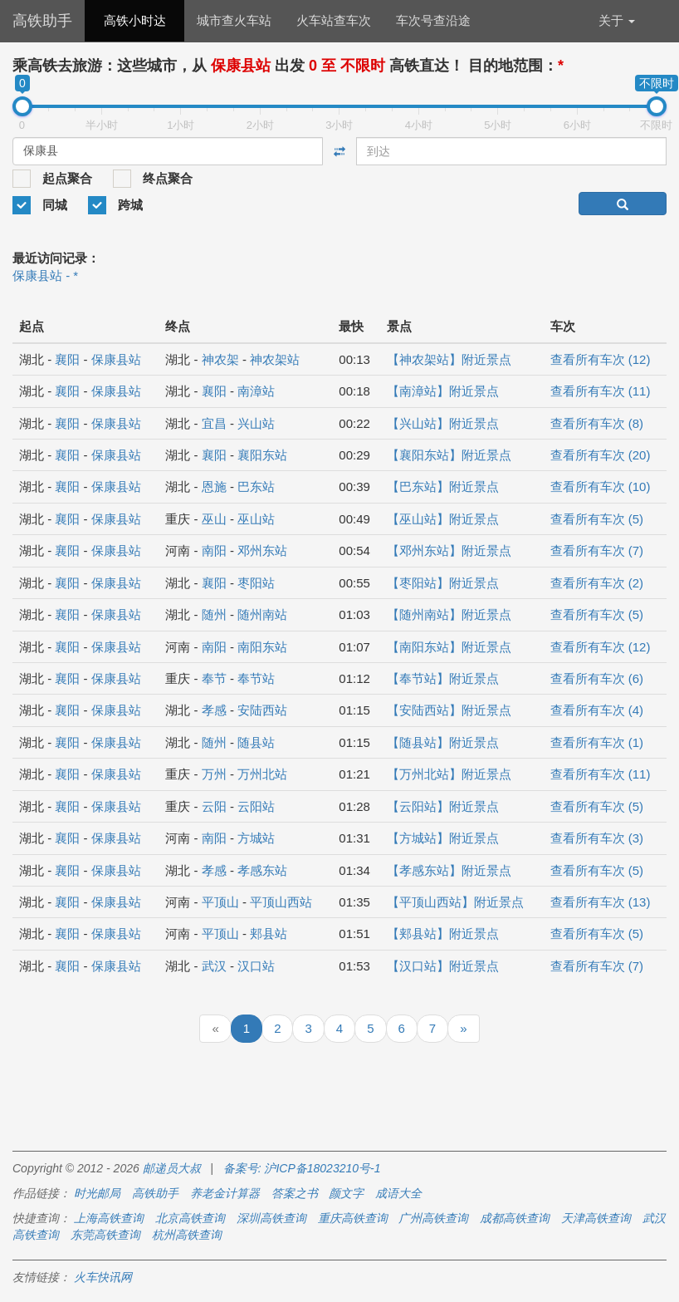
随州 (214, 614)
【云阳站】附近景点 (443, 806)
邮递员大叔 (172, 1168)
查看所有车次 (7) (597, 550)
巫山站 (256, 519)
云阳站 (256, 806)
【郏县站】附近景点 (443, 933)
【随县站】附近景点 (443, 742)
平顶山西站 (281, 902)
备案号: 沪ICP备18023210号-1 (302, 1168)
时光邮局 (97, 1193)
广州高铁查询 (433, 1218)
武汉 (214, 966)
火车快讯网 (103, 1277)
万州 (214, 774)
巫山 (214, 519)
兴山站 (256, 423)
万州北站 (262, 774)
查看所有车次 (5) (597, 519)
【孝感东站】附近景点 (449, 870)
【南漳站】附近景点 (443, 391)
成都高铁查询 (515, 1218)
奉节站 (256, 678)
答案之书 (294, 1193)
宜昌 (214, 423)
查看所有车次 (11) (600, 391)
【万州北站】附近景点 (449, 774)
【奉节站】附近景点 (443, 678)
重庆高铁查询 (353, 1218)
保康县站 (116, 359)
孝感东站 (262, 870)
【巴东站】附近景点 (443, 486)
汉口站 (256, 966)
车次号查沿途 (433, 20)
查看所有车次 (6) (597, 678)
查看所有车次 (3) (597, 838)
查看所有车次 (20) (600, 455)
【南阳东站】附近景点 (449, 647)
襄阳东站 (262, 455)
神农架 (220, 359)
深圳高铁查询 (271, 1218)
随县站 (256, 742)
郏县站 (268, 933)
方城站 (256, 838)
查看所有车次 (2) (597, 583)
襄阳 (67, 359)
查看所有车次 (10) (600, 486)
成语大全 (398, 1193)
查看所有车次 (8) (597, 423)
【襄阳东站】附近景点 (449, 455)
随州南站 (262, 614)
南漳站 (256, 391)
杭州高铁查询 (187, 1234)
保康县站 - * (45, 275)
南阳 (214, 550)
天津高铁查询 (596, 1218)
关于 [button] (616, 20)
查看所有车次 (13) (600, 902)
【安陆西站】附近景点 (449, 710)
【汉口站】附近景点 (443, 966)
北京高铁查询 (190, 1218)
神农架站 (275, 359)
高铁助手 (42, 20)
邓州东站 (262, 550)
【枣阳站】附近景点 (443, 583)
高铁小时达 (135, 20)
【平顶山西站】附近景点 (455, 902)
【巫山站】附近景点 (443, 519)
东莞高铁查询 (105, 1234)
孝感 (214, 710)
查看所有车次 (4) (597, 710)
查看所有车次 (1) (597, 742)
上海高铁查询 (109, 1218)
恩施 (214, 486)
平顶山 (220, 902)
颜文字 (346, 1193)
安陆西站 (262, 710)
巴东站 (256, 486)
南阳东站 (262, 647)
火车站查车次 (333, 20)
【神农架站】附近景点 (449, 359)
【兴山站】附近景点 (443, 423)
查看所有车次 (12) (600, 359)
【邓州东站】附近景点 (449, 550)
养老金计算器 (225, 1193)
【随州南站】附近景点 (449, 614)
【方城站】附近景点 (443, 838)
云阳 (214, 806)
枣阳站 (256, 583)
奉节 (214, 678)
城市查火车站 (234, 20)
